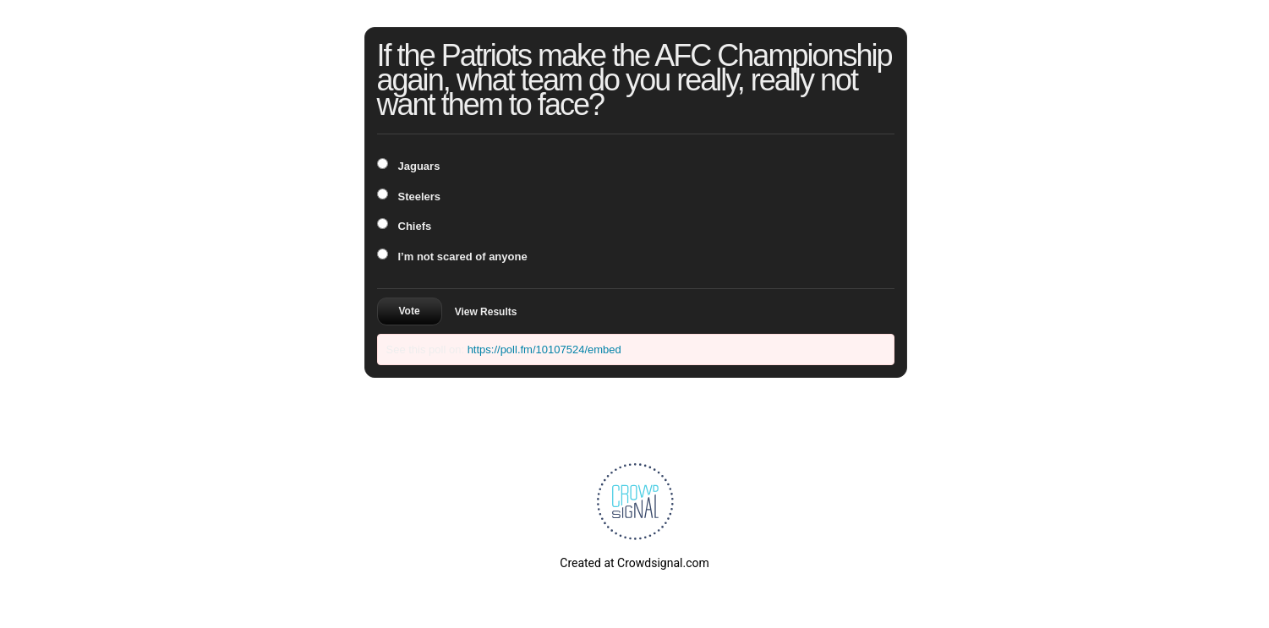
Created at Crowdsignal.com (634, 563)
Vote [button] (409, 311)
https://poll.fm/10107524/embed (544, 349)
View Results (486, 312)
